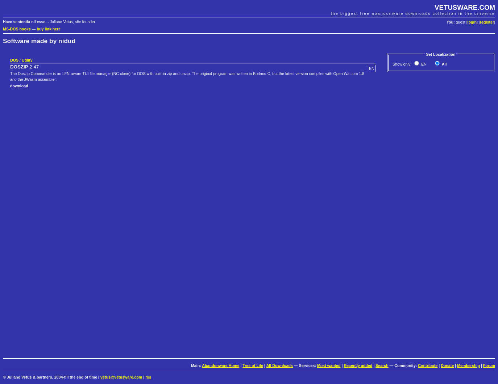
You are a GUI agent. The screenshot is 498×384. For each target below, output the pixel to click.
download (19, 86)
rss (148, 377)
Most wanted (329, 365)
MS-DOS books (17, 29)
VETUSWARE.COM (465, 7)
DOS (14, 60)
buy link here (49, 29)
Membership (468, 365)
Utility (27, 60)
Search (382, 365)
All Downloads (279, 365)
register (487, 22)
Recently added (358, 365)
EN (423, 64)
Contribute (427, 365)
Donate (447, 365)
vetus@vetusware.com (121, 377)
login (472, 22)
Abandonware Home (220, 365)
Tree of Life (252, 365)
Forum (489, 365)
